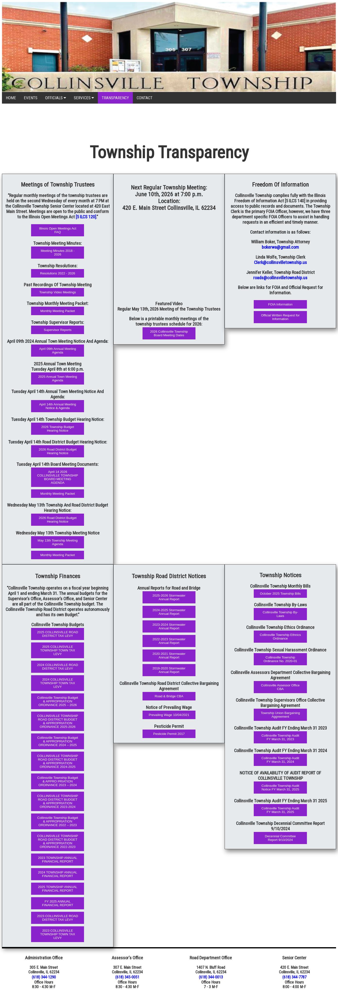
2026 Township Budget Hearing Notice (57, 428)
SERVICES (84, 97)
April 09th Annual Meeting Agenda (57, 350)
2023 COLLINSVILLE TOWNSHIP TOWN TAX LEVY (57, 934)
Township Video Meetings (57, 292)
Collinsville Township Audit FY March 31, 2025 (280, 810)
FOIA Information (280, 304)
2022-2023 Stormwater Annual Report (169, 641)
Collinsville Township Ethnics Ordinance (280, 636)
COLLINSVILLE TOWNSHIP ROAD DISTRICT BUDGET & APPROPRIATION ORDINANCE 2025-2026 (57, 721)
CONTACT (144, 97)
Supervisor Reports (57, 330)
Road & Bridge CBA (169, 696)
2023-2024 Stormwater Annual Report (169, 626)
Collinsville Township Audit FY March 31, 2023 (280, 737)
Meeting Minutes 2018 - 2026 (58, 252)
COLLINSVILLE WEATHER (169, 122)
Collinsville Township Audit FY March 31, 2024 (280, 760)
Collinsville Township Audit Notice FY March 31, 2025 (280, 787)
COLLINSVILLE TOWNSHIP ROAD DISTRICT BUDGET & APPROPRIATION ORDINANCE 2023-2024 (57, 801)
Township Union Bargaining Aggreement (280, 714)
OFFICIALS (55, 97)
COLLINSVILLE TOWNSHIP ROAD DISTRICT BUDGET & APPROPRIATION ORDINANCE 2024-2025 (57, 761)
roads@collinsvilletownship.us (280, 277)
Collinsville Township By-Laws (280, 614)
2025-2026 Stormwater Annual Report (169, 597)
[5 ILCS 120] (86, 217)
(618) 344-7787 (294, 977)
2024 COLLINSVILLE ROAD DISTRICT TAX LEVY (57, 666)
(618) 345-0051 (127, 977)
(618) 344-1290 (44, 977)
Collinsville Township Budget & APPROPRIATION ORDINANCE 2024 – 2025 (57, 741)
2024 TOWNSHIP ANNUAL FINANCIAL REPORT (57, 874)
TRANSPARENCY (115, 97)
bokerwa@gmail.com (280, 247)
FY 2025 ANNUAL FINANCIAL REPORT (57, 903)
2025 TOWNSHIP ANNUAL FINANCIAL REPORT (57, 888)
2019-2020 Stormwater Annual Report (169, 670)
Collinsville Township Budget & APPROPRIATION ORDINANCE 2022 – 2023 (57, 821)
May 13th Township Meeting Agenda (58, 542)
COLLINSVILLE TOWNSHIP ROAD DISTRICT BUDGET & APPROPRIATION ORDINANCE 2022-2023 (57, 841)
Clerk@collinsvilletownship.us (280, 262)
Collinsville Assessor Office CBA (280, 687)
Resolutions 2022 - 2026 (57, 273)
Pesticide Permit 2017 (169, 734)
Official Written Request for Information (280, 317)
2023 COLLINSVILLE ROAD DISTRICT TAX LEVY (57, 917)
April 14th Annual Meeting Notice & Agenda (57, 406)
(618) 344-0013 (211, 977)
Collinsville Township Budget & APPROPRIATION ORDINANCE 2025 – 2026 (57, 701)
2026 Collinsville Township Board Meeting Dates (169, 333)
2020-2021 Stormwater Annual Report (169, 655)
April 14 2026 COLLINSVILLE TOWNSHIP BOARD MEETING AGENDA (57, 477)
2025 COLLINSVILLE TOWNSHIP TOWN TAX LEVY (57, 650)
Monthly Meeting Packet (57, 311)
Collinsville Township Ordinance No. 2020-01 (280, 659)
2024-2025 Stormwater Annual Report (169, 612)
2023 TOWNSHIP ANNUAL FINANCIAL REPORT (57, 859)
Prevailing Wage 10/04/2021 (169, 715)
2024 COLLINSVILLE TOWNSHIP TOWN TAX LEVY (57, 683)
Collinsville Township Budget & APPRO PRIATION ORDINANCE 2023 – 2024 (57, 781)
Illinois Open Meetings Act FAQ (57, 230)
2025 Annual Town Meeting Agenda (57, 378)
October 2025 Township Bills (280, 593)
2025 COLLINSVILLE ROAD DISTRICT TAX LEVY (57, 634)
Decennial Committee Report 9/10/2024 (280, 838)
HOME (11, 97)
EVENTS (30, 97)
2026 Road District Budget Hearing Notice (58, 451)
